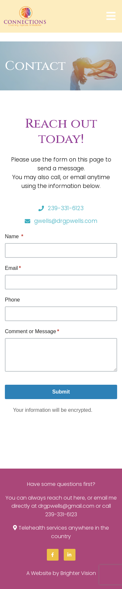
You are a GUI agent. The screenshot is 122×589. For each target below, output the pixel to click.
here (79, 498)
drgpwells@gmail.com (66, 506)
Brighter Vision (78, 573)
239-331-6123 (61, 514)
